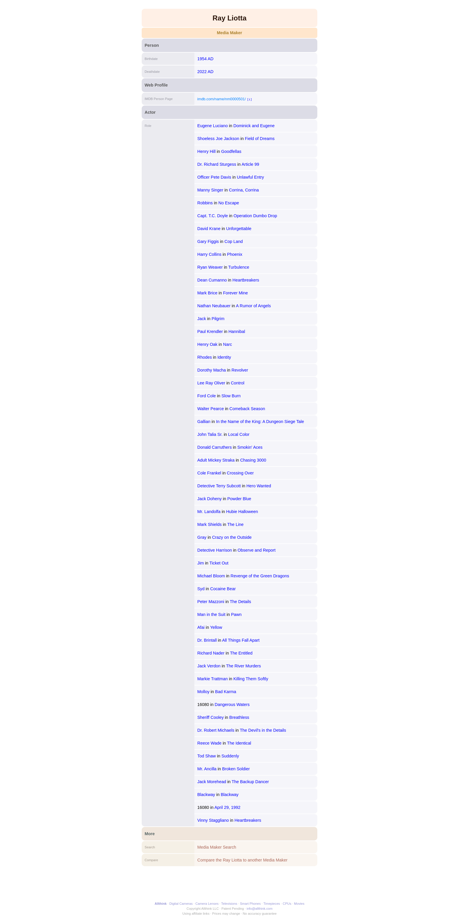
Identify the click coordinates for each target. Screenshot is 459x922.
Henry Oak (207, 344)
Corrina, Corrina (244, 190)
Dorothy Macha (211, 370)
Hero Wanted (258, 486)
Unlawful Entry (250, 177)
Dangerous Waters (232, 704)
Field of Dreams (260, 138)
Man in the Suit (211, 614)
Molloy (203, 691)
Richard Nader (211, 653)
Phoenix (234, 254)
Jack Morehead (211, 781)
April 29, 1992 (227, 807)
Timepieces (271, 903)
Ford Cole (206, 395)
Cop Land (234, 241)
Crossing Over (240, 473)
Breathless (239, 717)
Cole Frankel (209, 473)
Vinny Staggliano (213, 820)
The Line (235, 524)
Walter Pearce (210, 408)
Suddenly (230, 756)
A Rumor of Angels (253, 305)
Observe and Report (257, 550)
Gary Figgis (208, 241)
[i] (249, 99)
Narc (227, 344)
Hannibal (236, 331)
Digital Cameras (181, 903)
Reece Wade (209, 743)
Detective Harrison (214, 550)
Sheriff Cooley (210, 717)
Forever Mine (235, 293)
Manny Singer (210, 190)
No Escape (228, 203)
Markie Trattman (212, 678)
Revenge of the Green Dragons (260, 576)
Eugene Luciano (212, 125)
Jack (201, 318)
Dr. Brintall (207, 640)
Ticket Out (218, 563)
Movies (299, 903)
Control (237, 383)
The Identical (239, 743)
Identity (224, 357)
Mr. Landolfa (208, 511)
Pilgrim (218, 318)
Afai (201, 627)
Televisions (229, 903)
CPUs (287, 903)
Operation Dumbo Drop (255, 215)
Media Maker (229, 32)
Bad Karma (225, 691)
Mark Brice (207, 293)
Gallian (203, 421)
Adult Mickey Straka (215, 460)
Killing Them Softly (250, 678)
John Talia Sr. (209, 434)
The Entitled (241, 653)
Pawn (236, 614)
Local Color (238, 434)
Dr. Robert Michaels (215, 730)
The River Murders (243, 666)
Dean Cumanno (212, 280)
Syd (201, 588)
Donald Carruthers (214, 447)
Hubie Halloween (242, 511)
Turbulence (238, 267)
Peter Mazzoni (210, 601)
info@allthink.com (259, 908)
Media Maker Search (216, 847)
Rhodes (204, 357)
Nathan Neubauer (214, 305)
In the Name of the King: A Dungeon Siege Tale (260, 421)
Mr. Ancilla (207, 768)
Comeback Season (247, 408)
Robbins (205, 203)
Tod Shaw (206, 756)
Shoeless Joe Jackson (218, 138)
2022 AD (205, 71)
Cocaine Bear (223, 588)
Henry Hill (206, 151)
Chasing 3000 (253, 460)
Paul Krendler (210, 331)
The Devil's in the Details (263, 730)
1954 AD (205, 58)
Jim (200, 563)
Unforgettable (238, 228)
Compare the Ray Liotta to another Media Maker (242, 860)
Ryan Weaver (210, 267)
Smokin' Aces (250, 447)
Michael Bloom (211, 576)
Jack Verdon (208, 666)
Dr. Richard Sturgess (216, 164)
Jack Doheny (209, 498)
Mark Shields (209, 524)
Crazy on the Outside (231, 537)
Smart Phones (250, 903)
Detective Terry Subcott (219, 486)
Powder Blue (239, 498)
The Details (240, 601)
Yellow (216, 627)
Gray (201, 537)
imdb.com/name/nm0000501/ (221, 99)
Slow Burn (231, 395)
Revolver (240, 370)
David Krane (208, 228)
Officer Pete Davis (214, 177)
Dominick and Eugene (254, 125)
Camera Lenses (207, 903)
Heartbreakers (245, 280)
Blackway (206, 794)
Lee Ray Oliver (211, 383)
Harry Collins (209, 254)
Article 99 (250, 164)
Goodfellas (231, 151)
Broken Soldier (236, 768)
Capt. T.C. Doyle (212, 215)
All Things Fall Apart (241, 640)
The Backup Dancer (250, 781)
